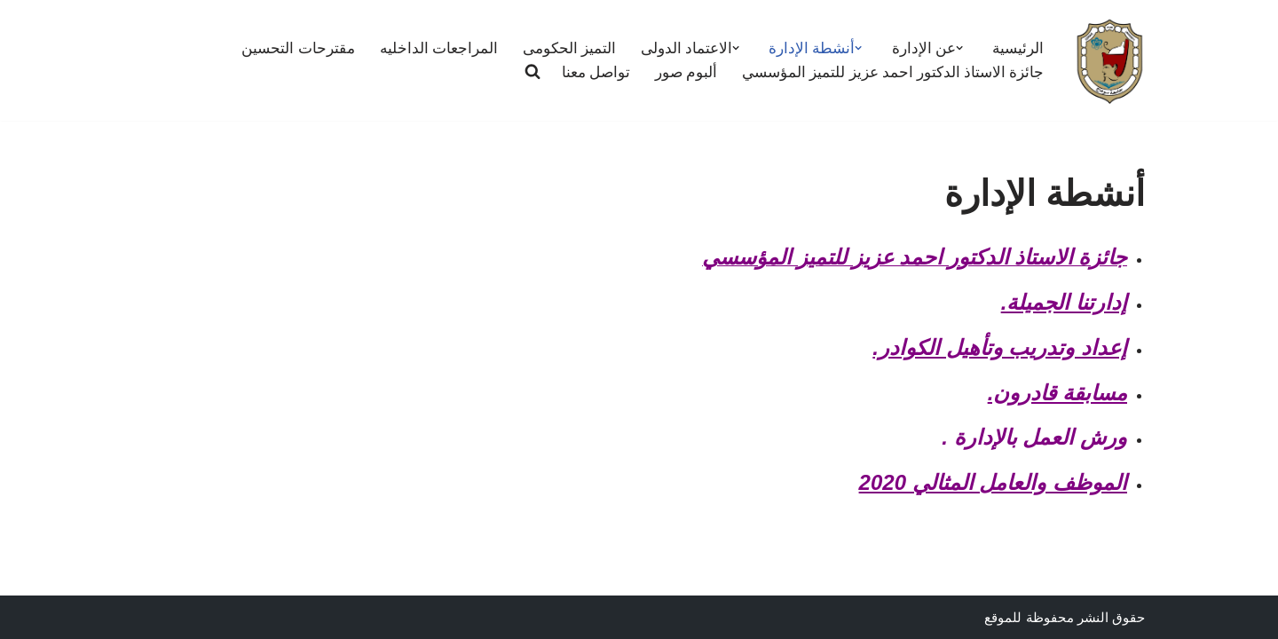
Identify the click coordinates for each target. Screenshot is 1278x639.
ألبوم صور (686, 72)
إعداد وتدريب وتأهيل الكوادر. (999, 347)
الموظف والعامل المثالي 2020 (993, 482)
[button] (959, 47)
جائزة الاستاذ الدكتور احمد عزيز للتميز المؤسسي (893, 72)
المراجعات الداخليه (439, 48)
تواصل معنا (596, 72)
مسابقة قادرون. (1057, 393)
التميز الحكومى (569, 48)
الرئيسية (1018, 48)
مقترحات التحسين (298, 48)
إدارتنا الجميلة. (1064, 302)
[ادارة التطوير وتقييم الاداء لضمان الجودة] (1109, 60)
